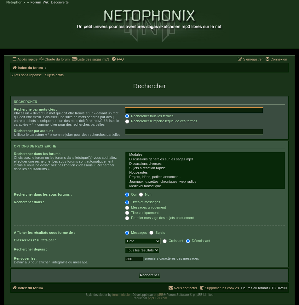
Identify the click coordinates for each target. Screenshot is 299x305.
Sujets (157, 232)
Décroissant (198, 241)
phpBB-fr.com (157, 298)
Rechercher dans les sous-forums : (43, 194)
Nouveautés (205, 172)
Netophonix (16, 2)
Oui (130, 194)
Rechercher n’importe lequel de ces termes (161, 121)
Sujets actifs (54, 75)
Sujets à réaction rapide (205, 168)
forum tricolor (121, 294)
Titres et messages (142, 202)
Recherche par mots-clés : (35, 109)
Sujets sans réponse (26, 75)
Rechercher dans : (29, 202)
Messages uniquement (145, 207)
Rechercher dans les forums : (38, 154)
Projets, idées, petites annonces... (205, 177)
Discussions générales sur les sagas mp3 (205, 159)
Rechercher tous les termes (149, 116)
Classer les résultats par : (35, 240)
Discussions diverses (205, 164)
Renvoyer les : (25, 258)
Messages (136, 232)
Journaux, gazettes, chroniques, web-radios (205, 182)
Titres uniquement (142, 213)
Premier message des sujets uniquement (159, 218)
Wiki (46, 2)
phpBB (158, 294)
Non (145, 194)
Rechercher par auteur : (33, 131)
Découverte (60, 2)
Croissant (173, 241)
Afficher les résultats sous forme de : (44, 232)
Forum (36, 2)
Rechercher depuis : (30, 249)
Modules (205, 154)
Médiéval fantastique (205, 186)
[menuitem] (54, 59)
